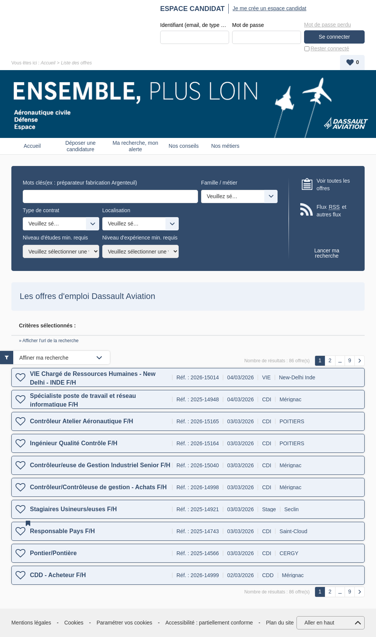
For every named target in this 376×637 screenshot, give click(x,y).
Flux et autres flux (331, 210)
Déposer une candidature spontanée (80, 146)
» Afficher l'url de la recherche (49, 340)
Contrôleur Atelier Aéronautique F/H (81, 421)
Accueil (48, 63)
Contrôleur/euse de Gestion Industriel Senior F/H (100, 465)
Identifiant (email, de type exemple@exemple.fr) (194, 25)
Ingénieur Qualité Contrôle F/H (73, 443)
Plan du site (280, 623)
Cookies (74, 623)
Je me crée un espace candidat (269, 8)
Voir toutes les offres (333, 184)
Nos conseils (183, 146)
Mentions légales (31, 623)
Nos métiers (225, 146)
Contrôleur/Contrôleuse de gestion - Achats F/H (98, 487)
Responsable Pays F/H (62, 531)
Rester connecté (329, 48)
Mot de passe (248, 25)
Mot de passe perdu (327, 25)
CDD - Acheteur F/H (58, 575)
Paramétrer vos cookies (124, 623)
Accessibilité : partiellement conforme (209, 623)
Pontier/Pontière (53, 553)
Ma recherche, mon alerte (135, 146)
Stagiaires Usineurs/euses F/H (73, 509)
